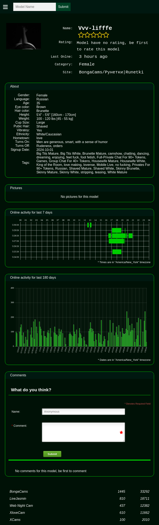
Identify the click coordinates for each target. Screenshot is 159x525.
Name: (16, 411)
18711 (144, 498)
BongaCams (19, 491)
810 (122, 498)
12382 (144, 505)
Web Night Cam (21, 505)
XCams (15, 519)
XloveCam (17, 512)
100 (122, 519)
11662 (144, 512)
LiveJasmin (18, 498)
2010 (145, 519)
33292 (144, 491)
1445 (121, 491)
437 (122, 505)
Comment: (19, 425)
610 (122, 512)
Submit (52, 454)
